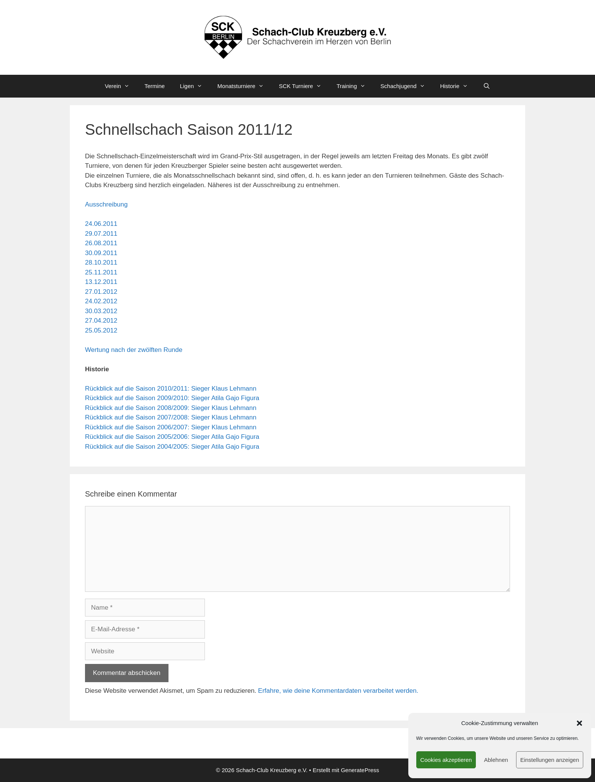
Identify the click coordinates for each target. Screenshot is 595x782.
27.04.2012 (101, 320)
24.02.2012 (101, 301)
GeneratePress (360, 770)
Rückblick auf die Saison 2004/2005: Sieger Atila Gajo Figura (172, 446)
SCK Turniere (304, 86)
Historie (457, 86)
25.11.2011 (101, 272)
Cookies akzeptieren (446, 760)
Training (355, 86)
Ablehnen (496, 760)
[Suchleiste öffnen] (486, 86)
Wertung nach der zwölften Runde (134, 349)
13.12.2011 (101, 281)
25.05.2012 (101, 330)
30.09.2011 (101, 253)
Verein (121, 86)
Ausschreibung (106, 204)
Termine (155, 86)
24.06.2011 (101, 223)
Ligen (195, 86)
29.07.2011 (101, 233)
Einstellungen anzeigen (549, 760)
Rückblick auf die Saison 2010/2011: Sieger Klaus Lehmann (171, 388)
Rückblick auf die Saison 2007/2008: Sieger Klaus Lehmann (171, 417)
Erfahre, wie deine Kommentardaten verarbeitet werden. (338, 690)
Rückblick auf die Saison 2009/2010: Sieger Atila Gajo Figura (172, 398)
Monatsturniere (244, 86)
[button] (579, 723)
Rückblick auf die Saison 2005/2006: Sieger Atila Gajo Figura (172, 436)
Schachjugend (407, 86)
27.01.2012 (101, 291)
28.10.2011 (101, 262)
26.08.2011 (101, 243)
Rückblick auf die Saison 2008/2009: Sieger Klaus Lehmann (171, 407)
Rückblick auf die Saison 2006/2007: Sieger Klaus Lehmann (171, 427)
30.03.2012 (101, 311)
